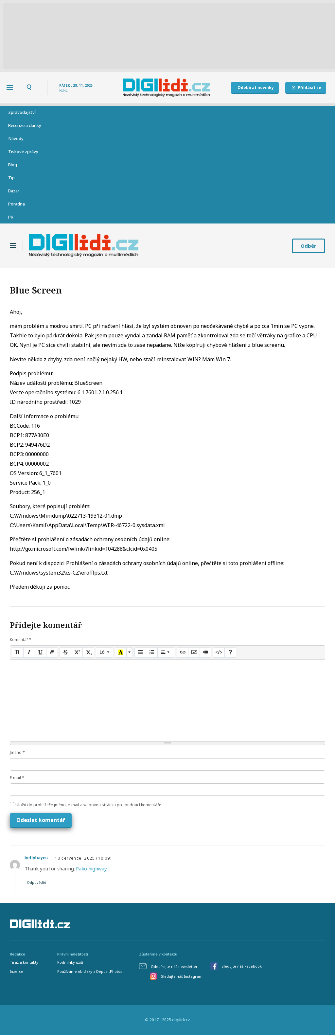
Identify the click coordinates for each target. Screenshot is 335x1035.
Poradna (16, 204)
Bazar (13, 191)
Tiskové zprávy (23, 151)
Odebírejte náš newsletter (174, 966)
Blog (12, 165)
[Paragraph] (166, 652)
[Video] (205, 652)
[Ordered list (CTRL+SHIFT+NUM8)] (152, 652)
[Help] (230, 652)
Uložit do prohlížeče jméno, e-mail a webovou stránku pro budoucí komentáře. (88, 804)
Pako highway (91, 868)
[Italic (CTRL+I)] (29, 652)
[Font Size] (104, 652)
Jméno (17, 752)
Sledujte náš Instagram (182, 976)
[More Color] (129, 652)
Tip (11, 178)
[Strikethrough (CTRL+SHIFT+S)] (65, 652)
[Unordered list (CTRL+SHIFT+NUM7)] (140, 652)
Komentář (20, 639)
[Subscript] (88, 652)
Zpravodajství (22, 112)
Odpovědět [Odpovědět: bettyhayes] (36, 882)
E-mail (17, 777)
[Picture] (194, 652)
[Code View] (219, 652)
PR (10, 217)
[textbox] (167, 700)
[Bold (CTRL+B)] (18, 652)
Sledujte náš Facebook (241, 966)
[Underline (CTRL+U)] (40, 652)
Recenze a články (24, 125)
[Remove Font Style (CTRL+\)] (52, 652)
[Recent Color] (121, 652)
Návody (16, 138)
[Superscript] (77, 652)
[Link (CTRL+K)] (182, 652)
